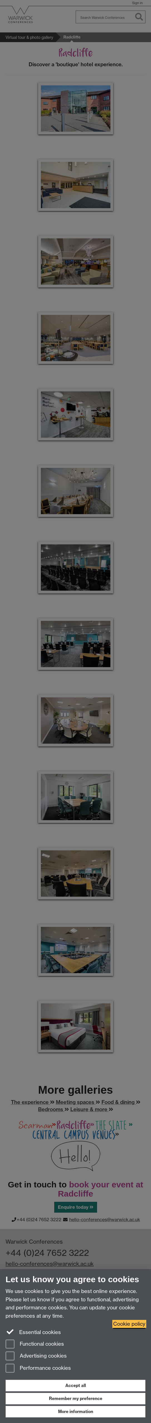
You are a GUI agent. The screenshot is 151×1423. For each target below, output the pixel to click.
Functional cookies (35, 1344)
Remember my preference (75, 1398)
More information (75, 1411)
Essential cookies (33, 1331)
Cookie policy (129, 1324)
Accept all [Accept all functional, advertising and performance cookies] (75, 1385)
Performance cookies (38, 1368)
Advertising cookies (36, 1356)
